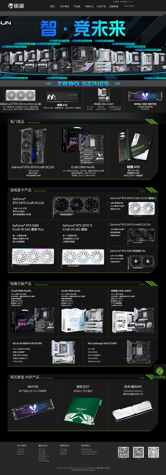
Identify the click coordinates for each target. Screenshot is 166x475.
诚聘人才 (20, 454)
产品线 (76, 6)
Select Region (129, 6)
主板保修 (42, 454)
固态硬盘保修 (43, 456)
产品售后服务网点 (88, 454)
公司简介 (20, 449)
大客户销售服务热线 (89, 452)
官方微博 (123, 457)
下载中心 (89, 6)
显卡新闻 (63, 449)
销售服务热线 (86, 449)
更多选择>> (142, 191)
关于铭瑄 (64, 6)
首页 (52, 6)
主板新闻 (63, 452)
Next (163, 50)
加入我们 (116, 2)
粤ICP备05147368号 (103, 468)
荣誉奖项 (20, 452)
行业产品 (101, 6)
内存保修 (42, 458)
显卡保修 (42, 452)
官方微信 (138, 457)
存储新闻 (63, 454)
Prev (3, 50)
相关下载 (42, 449)
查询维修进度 (43, 461)
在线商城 (113, 6)
